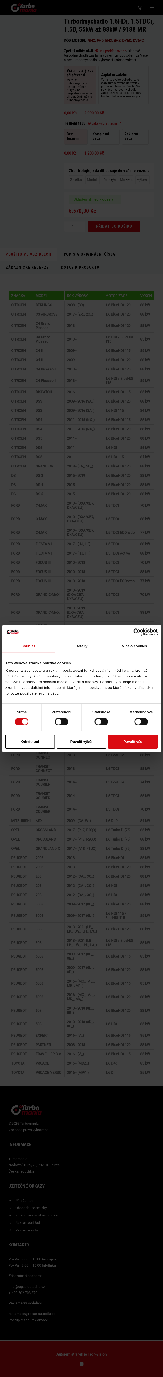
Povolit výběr (81, 742)
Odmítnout (30, 742)
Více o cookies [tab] (134, 646)
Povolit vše (132, 742)
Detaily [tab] (82, 646)
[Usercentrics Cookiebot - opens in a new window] (137, 631)
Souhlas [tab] (28, 646)
